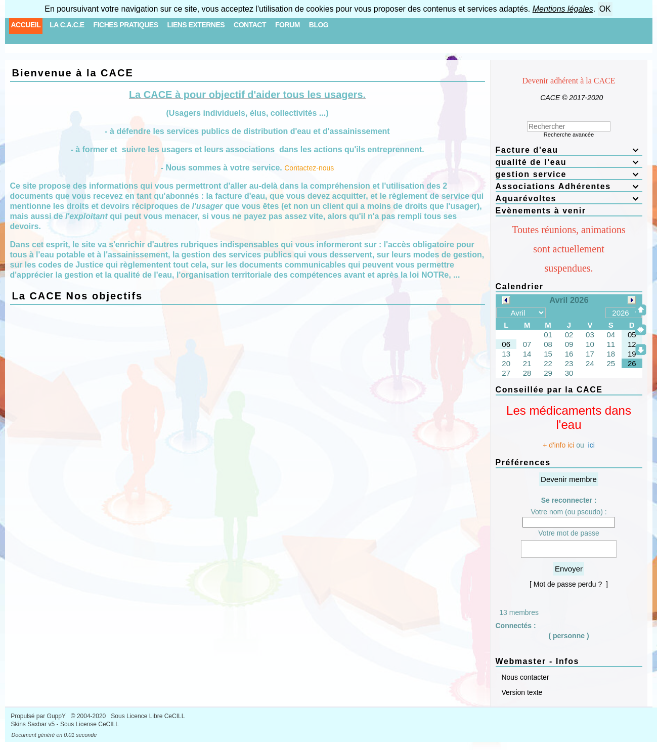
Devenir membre (569, 479)
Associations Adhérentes (569, 186)
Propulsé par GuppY (39, 716)
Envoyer (569, 568)
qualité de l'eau (569, 162)
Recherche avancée (569, 134)
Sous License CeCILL (89, 724)
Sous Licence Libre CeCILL (148, 716)
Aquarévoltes (569, 198)
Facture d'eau (569, 150)
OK (605, 9)
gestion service (569, 174)
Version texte (521, 692)
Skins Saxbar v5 (33, 724)
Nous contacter (524, 677)
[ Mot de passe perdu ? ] (569, 584)
